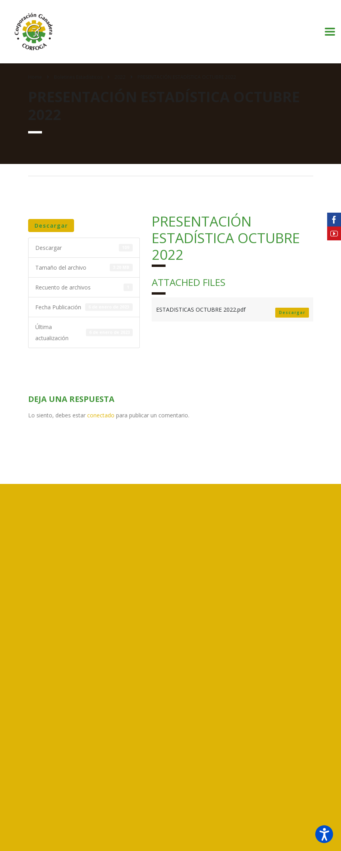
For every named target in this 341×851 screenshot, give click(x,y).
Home (35, 77)
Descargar (51, 225)
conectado (100, 415)
